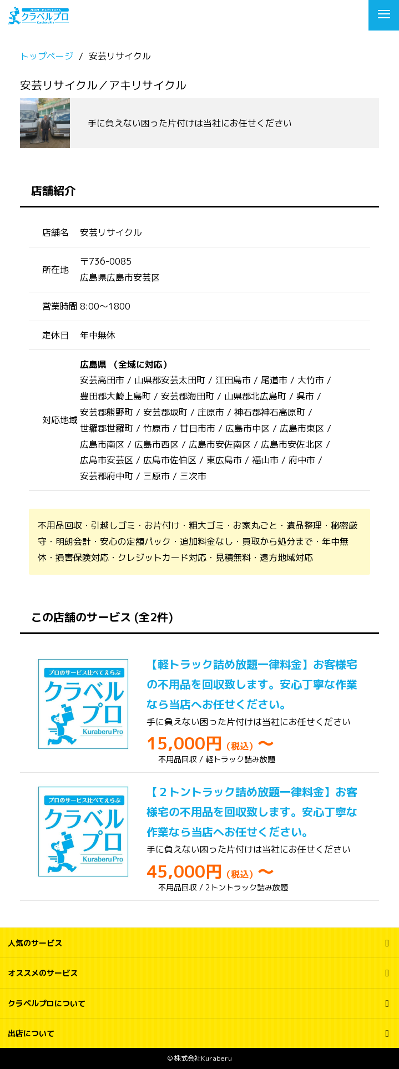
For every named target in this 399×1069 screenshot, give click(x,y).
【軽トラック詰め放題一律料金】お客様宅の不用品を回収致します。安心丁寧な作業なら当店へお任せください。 (252, 684)
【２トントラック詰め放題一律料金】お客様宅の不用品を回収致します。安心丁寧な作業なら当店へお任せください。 (252, 811)
